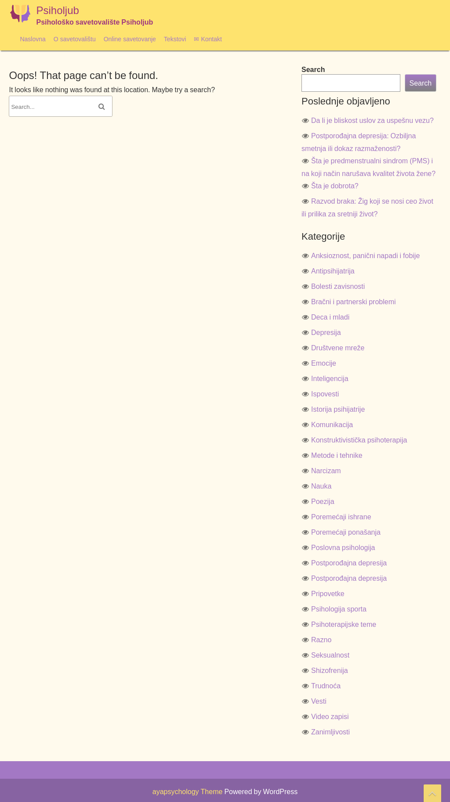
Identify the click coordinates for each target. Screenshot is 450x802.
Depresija (326, 332)
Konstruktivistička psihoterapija (359, 440)
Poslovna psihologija (343, 547)
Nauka (321, 486)
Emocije (323, 363)
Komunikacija (332, 424)
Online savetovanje (130, 39)
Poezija (322, 501)
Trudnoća (326, 686)
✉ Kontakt (207, 39)
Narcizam (326, 470)
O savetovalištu (75, 39)
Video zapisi (330, 716)
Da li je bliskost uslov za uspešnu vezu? (372, 120)
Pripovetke (328, 593)
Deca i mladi (330, 317)
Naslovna (32, 39)
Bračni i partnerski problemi (353, 301)
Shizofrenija (329, 670)
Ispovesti (325, 394)
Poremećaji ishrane (341, 516)
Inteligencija (329, 378)
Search (313, 69)
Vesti (319, 701)
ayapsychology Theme (188, 791)
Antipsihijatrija (333, 271)
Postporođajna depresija (349, 563)
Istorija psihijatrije (338, 409)
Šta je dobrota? (335, 186)
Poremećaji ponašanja (346, 532)
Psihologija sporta (339, 609)
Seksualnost (330, 655)
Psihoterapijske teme (343, 624)
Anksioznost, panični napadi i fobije (365, 255)
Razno (321, 639)
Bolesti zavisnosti (338, 286)
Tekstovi (175, 39)
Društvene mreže (337, 347)
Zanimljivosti (330, 732)
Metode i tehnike (337, 455)
